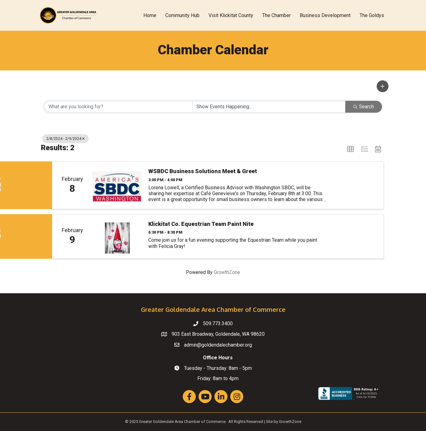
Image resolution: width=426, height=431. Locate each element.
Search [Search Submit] (363, 107)
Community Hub (182, 15)
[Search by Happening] (269, 107)
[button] (382, 86)
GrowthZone (227, 272)
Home (149, 15)
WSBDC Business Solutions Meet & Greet (202, 171)
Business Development (325, 15)
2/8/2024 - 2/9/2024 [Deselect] (65, 139)
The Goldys (372, 15)
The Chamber (276, 15)
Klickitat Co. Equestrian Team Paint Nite (200, 224)
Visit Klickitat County (231, 15)
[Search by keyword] (118, 107)
